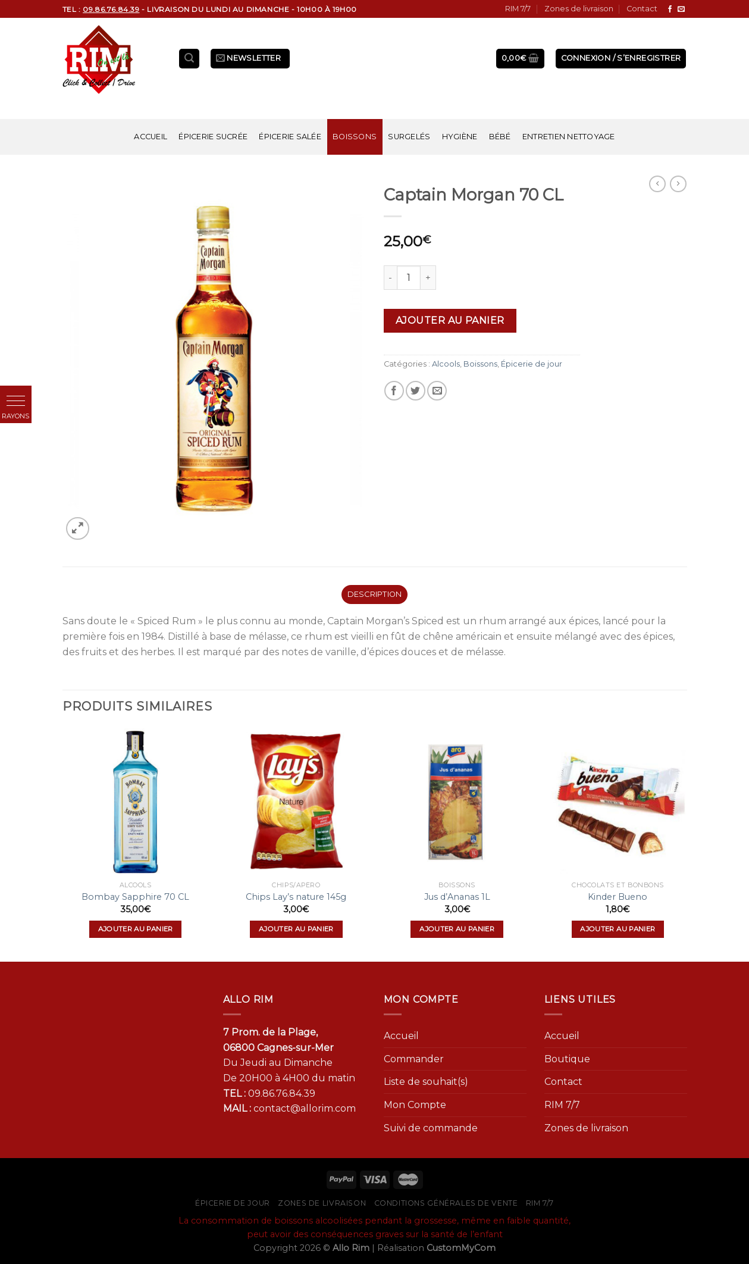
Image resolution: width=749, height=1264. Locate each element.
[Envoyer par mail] (437, 391)
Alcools (446, 363)
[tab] (374, 594)
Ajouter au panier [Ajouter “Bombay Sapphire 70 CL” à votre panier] (135, 929)
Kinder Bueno (617, 896)
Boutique (567, 1059)
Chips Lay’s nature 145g (296, 896)
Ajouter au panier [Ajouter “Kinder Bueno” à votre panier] (617, 929)
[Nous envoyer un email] (681, 9)
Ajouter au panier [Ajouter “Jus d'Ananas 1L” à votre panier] (456, 929)
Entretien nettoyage (568, 136)
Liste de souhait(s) (426, 1081)
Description (374, 594)
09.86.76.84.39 (281, 1093)
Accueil (150, 136)
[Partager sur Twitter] (415, 391)
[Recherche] (189, 58)
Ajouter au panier (450, 320)
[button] (16, 401)
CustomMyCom (461, 1248)
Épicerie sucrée (212, 136)
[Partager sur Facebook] (394, 391)
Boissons (355, 136)
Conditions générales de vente (446, 1203)
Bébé (500, 136)
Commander (414, 1059)
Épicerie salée (290, 136)
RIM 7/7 (518, 8)
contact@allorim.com (304, 1108)
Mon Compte (415, 1104)
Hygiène (460, 136)
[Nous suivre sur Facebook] (669, 9)
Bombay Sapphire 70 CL (135, 896)
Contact (641, 8)
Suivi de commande (431, 1128)
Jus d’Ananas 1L (457, 896)
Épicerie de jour (531, 363)
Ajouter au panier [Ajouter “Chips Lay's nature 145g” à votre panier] (296, 929)
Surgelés (409, 136)
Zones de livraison (578, 8)
